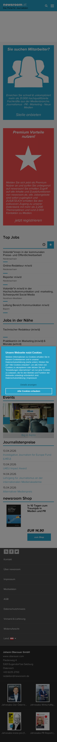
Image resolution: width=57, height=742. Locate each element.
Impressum (32, 378)
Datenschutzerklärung (15, 378)
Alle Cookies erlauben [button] (28, 391)
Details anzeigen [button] (28, 385)
